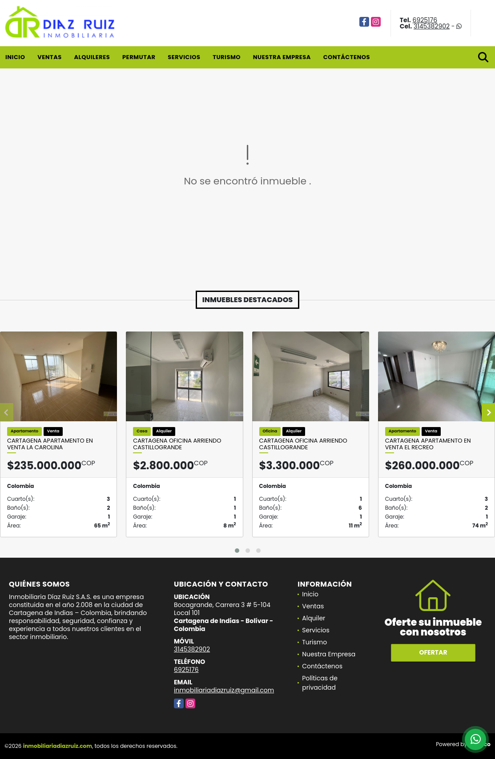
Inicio (15, 57)
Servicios (184, 57)
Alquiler (313, 618)
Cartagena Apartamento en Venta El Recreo (428, 444)
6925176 (425, 20)
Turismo (227, 57)
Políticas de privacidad (320, 683)
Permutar (138, 57)
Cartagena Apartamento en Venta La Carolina (50, 444)
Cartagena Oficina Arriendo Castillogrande (177, 444)
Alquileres (92, 57)
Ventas (49, 57)
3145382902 (432, 26)
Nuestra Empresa (282, 57)
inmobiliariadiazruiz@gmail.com (224, 690)
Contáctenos (346, 57)
